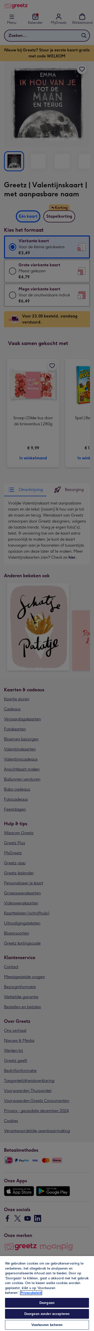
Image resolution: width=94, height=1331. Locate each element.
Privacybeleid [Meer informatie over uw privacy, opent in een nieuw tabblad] (31, 1293)
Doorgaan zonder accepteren (47, 1314)
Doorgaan (47, 1303)
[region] (47, 1293)
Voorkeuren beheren (47, 1325)
